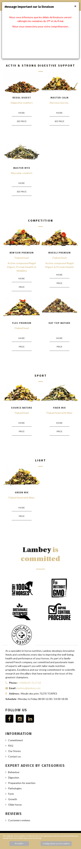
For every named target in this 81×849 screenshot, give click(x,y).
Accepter (19, 843)
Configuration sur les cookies (56, 843)
